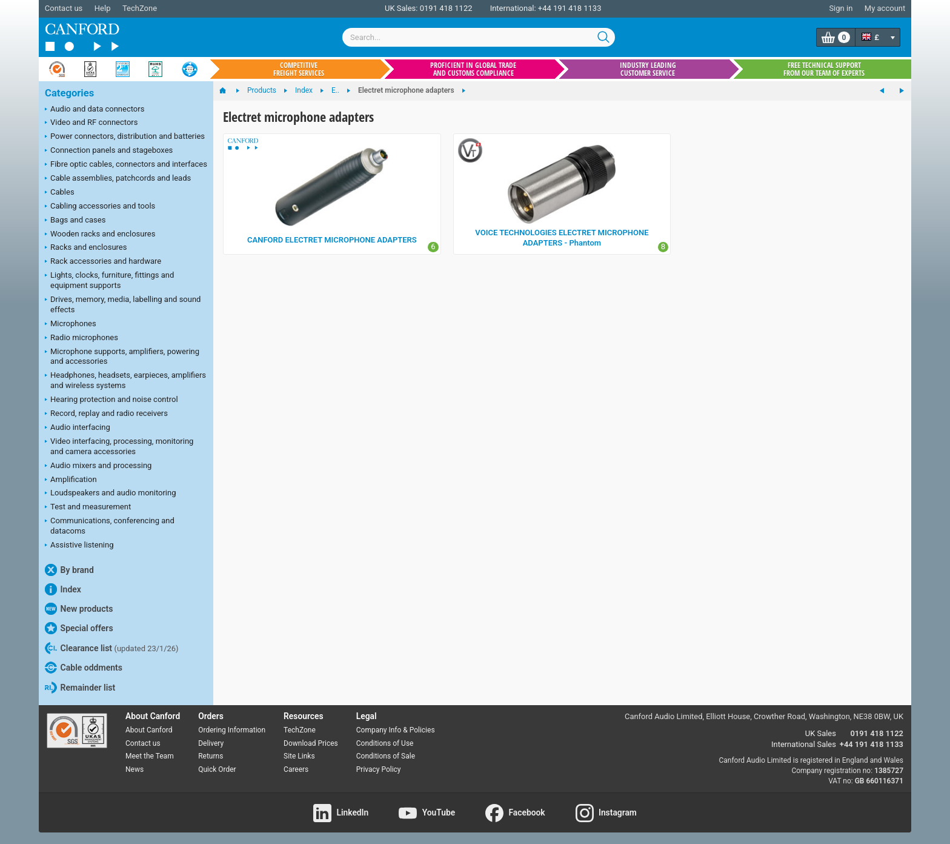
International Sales (803, 744)
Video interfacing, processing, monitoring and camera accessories (119, 446)
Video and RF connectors (91, 123)
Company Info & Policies (395, 730)
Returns (210, 756)
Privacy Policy (378, 769)
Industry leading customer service (648, 69)
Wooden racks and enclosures (100, 234)
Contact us (64, 8)
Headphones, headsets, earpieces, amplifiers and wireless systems (125, 380)
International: (513, 8)
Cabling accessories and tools (100, 206)
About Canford (149, 730)
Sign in (840, 8)
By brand (69, 570)
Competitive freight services (298, 69)
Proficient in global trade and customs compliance (473, 69)
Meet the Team (149, 756)
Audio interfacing (77, 428)
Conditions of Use (385, 743)
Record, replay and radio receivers (106, 414)
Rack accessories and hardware (103, 261)
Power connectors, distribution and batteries (125, 137)
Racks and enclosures (86, 248)
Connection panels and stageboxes (109, 151)
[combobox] (478, 37)
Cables (60, 192)
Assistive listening (79, 545)
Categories (69, 93)
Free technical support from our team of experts (824, 69)
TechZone (139, 8)
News (134, 769)
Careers (296, 769)
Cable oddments (83, 667)
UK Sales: (401, 8)
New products (79, 609)
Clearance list (112, 648)
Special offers (79, 628)
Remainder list (80, 688)
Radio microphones (81, 338)
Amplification (71, 480)
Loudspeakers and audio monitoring (110, 493)
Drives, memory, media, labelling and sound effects (123, 304)
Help (103, 8)
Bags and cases (75, 220)
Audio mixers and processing (98, 466)
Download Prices (311, 743)
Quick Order (217, 769)
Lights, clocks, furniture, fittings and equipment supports (109, 280)
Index (63, 589)
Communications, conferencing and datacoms (109, 525)
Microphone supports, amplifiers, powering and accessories (122, 356)
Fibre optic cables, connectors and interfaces (126, 164)
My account (885, 8)
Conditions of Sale (385, 756)
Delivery (211, 743)
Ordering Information (231, 730)
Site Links (299, 756)
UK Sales (820, 733)
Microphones (70, 324)
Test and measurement (88, 507)
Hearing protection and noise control (111, 400)
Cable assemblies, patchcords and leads (118, 178)
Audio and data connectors (94, 109)
